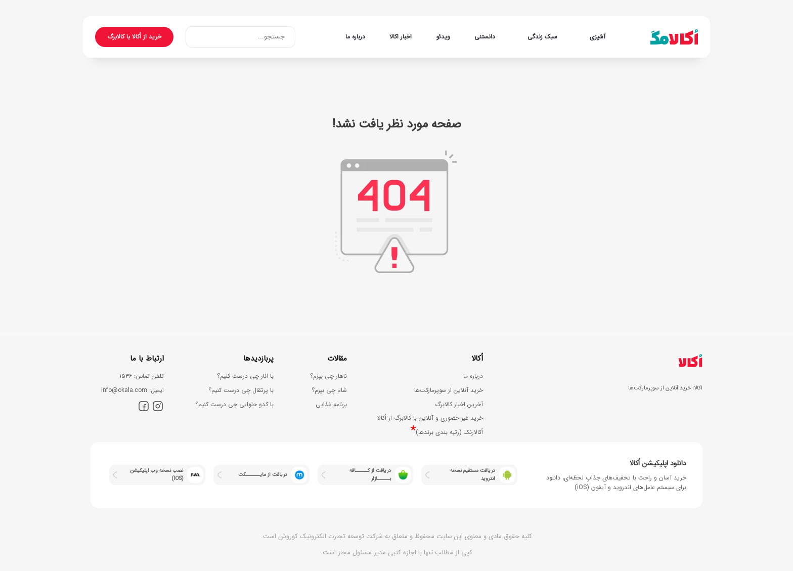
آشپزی (597, 36)
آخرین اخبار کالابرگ (459, 404)
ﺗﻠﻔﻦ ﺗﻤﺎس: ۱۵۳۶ (141, 376)
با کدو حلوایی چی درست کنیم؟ (234, 404)
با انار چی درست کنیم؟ (245, 376)
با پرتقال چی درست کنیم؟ (241, 390)
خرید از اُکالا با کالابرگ (134, 36)
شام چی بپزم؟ (329, 390)
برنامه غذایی (331, 404)
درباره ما (355, 36)
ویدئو (443, 36)
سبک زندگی (542, 36)
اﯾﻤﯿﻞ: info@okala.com (132, 390)
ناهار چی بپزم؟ (328, 376)
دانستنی (484, 36)
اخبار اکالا (400, 36)
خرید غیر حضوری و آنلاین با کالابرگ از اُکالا (430, 418)
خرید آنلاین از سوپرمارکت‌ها (448, 390)
